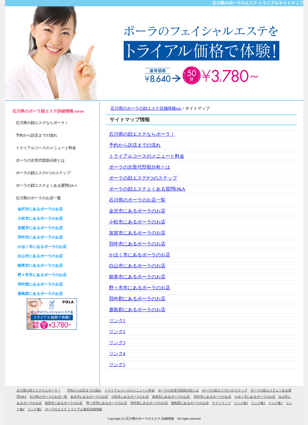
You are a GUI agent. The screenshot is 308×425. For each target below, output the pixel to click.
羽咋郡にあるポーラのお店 (137, 298)
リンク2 (117, 331)
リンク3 (117, 342)
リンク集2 (258, 403)
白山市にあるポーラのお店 (137, 265)
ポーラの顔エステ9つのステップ (143, 178)
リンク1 (117, 320)
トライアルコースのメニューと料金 (146, 156)
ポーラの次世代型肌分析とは (139, 167)
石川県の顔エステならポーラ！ (142, 134)
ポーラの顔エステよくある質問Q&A (147, 189)
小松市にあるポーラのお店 (137, 221)
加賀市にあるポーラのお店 (137, 232)
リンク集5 (35, 409)
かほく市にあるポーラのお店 (139, 254)
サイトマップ (221, 403)
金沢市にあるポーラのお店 (137, 210)
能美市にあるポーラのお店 (137, 276)
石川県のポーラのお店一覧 (137, 199)
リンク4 (117, 353)
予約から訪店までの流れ (135, 145)
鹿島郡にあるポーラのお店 (137, 309)
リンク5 (117, 364)
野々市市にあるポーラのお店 (139, 287)
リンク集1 (241, 403)
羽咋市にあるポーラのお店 (137, 243)
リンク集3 (275, 403)
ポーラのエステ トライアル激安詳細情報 (73, 409)
